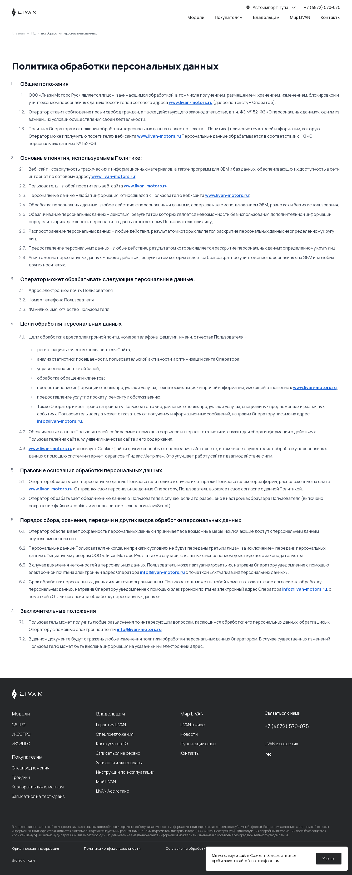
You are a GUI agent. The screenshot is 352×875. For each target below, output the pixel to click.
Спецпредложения (30, 768)
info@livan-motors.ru (59, 421)
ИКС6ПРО (21, 734)
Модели (195, 17)
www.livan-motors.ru (190, 102)
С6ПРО (18, 725)
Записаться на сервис (118, 753)
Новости (189, 734)
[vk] (269, 754)
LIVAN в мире (192, 725)
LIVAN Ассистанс (112, 791)
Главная (18, 33)
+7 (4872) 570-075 (287, 726)
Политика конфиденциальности (112, 848)
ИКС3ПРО (21, 744)
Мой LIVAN (106, 781)
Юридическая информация (35, 848)
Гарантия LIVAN (111, 725)
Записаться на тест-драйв (38, 796)
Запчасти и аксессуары (119, 762)
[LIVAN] (24, 12)
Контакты (330, 17)
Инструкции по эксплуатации (125, 772)
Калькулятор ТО (112, 744)
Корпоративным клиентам (38, 787)
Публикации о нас (198, 744)
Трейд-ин (21, 777)
